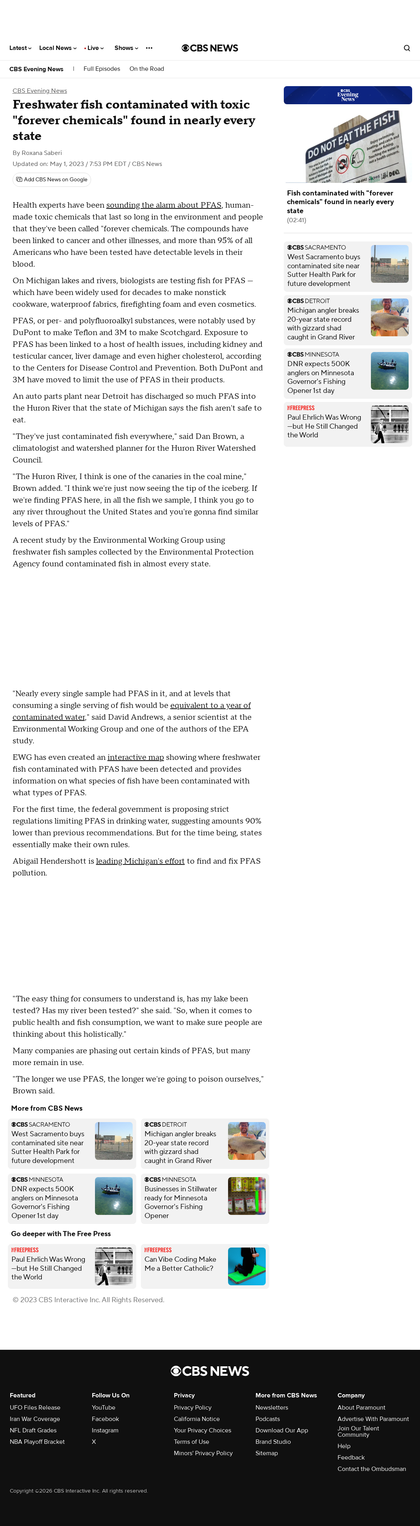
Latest (20, 48)
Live (96, 48)
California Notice (197, 1419)
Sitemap (267, 1453)
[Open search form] (407, 48)
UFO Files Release (35, 1407)
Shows (126, 48)
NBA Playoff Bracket (37, 1442)
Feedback (351, 1457)
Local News (58, 48)
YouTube (103, 1407)
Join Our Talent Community (358, 1431)
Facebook (105, 1419)
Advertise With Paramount (373, 1419)
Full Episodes (102, 69)
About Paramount (361, 1407)
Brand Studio (273, 1442)
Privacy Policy (193, 1407)
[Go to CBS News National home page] (210, 48)
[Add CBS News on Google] (52, 180)
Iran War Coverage (35, 1419)
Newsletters (272, 1407)
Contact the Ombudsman (372, 1469)
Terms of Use (191, 1442)
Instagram (105, 1430)
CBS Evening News (36, 69)
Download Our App (282, 1430)
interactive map (136, 757)
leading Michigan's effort (140, 861)
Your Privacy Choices (202, 1430)
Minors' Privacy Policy (203, 1453)
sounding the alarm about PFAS (163, 205)
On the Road (147, 69)
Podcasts (268, 1419)
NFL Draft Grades (33, 1430)
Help (344, 1446)
